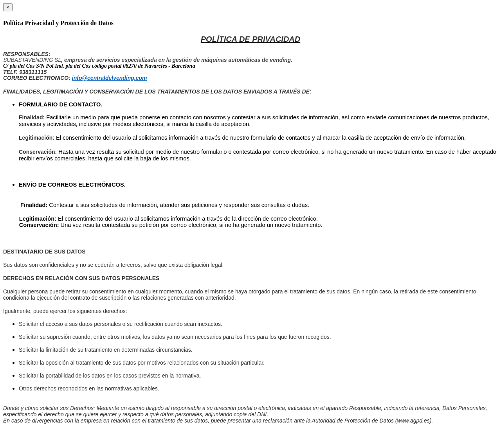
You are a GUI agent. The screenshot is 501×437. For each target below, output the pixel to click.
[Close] (8, 7)
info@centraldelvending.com (109, 78)
